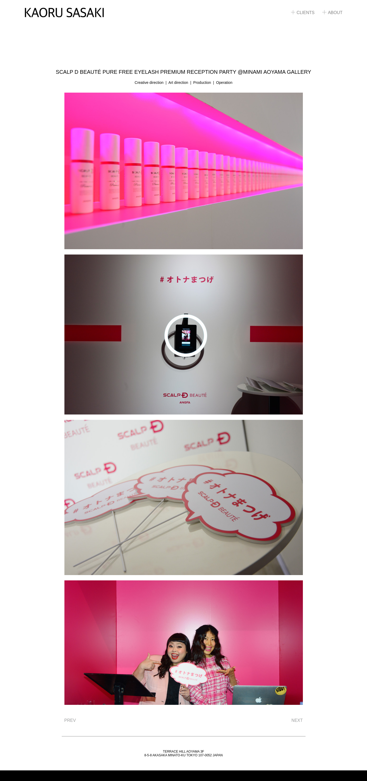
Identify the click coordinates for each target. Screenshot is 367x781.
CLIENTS (303, 12)
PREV (70, 720)
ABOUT (332, 12)
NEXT (297, 720)
